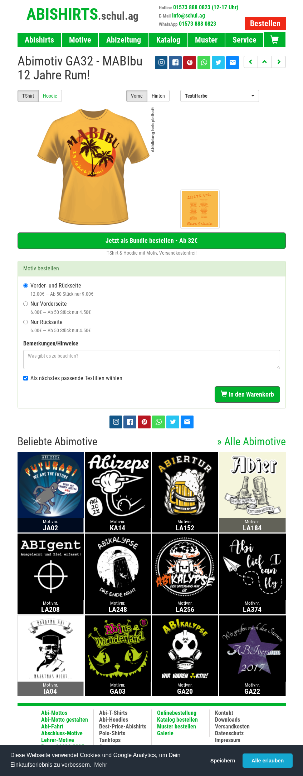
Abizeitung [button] (123, 39)
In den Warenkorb (247, 394)
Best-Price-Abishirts (122, 726)
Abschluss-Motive (62, 733)
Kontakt (224, 712)
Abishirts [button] (39, 39)
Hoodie (50, 96)
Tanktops (110, 740)
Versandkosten (232, 726)
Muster (206, 39)
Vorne (137, 96)
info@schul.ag (188, 15)
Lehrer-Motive (57, 740)
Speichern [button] (222, 760)
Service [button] (244, 39)
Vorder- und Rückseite (58, 289)
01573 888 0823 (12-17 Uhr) (205, 7)
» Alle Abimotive (251, 441)
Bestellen (265, 23)
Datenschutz (229, 733)
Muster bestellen (176, 726)
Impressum (227, 740)
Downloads (227, 719)
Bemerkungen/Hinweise (50, 343)
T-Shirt (28, 96)
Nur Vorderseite (57, 307)
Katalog (168, 39)
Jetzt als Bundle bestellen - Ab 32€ (151, 240)
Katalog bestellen (177, 719)
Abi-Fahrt (52, 726)
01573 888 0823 (197, 23)
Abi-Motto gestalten (64, 719)
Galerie (165, 733)
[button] (251, 62)
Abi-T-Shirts (113, 712)
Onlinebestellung (176, 712)
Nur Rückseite (57, 326)
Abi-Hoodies (113, 719)
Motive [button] (80, 39)
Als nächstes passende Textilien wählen (72, 378)
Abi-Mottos (54, 712)
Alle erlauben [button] (267, 760)
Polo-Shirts (112, 733)
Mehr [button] (100, 765)
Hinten (158, 96)
